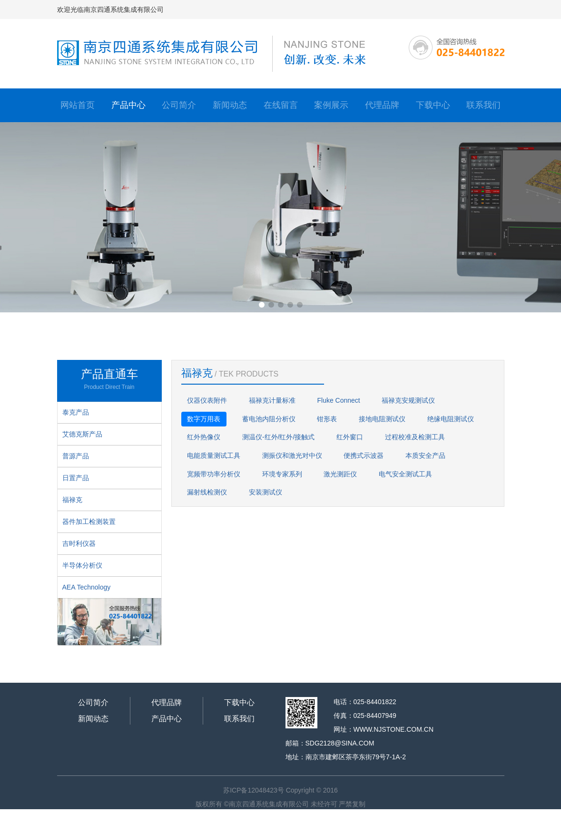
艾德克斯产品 (82, 434)
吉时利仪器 (79, 543)
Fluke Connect (338, 400)
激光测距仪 (340, 474)
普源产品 (75, 456)
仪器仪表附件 (207, 400)
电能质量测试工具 (213, 455)
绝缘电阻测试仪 (450, 419)
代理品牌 (382, 105)
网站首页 (77, 105)
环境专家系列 (282, 474)
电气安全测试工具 (405, 474)
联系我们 (483, 105)
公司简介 (179, 105)
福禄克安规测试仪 (408, 400)
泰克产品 (75, 412)
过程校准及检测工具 (415, 437)
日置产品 (75, 478)
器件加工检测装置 (89, 521)
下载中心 (433, 105)
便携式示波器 (364, 455)
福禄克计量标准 (272, 400)
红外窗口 (349, 437)
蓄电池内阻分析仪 (268, 419)
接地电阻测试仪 (382, 419)
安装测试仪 (265, 492)
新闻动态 (230, 105)
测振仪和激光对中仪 (292, 455)
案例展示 (331, 105)
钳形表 (327, 419)
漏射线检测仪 (207, 492)
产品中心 (128, 105)
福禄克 (72, 499)
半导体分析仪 (82, 565)
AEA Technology (86, 587)
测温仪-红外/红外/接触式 (278, 437)
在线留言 (281, 105)
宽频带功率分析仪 (213, 474)
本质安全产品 (425, 455)
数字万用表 (203, 419)
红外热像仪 (203, 437)
